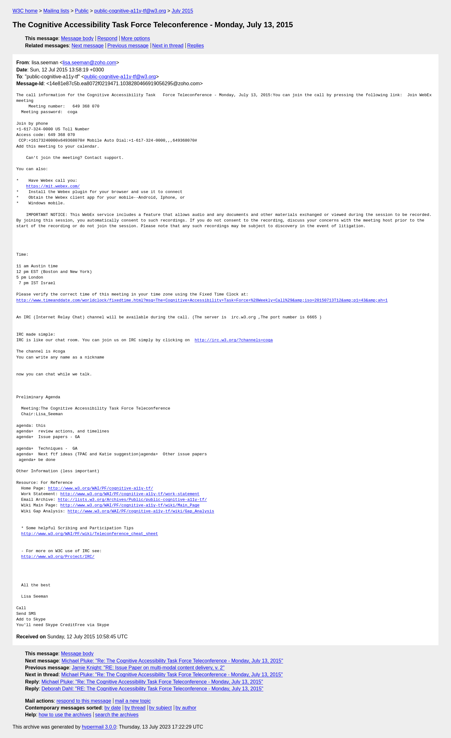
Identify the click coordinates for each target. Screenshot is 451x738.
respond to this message (83, 701)
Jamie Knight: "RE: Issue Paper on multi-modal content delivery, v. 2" (148, 667)
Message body (77, 38)
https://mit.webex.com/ (53, 186)
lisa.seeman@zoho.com (89, 62)
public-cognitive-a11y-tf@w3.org (130, 10)
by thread (135, 707)
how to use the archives (65, 714)
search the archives (117, 714)
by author (185, 707)
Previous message (128, 45)
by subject (160, 707)
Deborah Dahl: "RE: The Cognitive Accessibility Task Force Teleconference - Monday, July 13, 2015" (152, 688)
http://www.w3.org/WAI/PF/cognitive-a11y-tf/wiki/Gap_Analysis (141, 511)
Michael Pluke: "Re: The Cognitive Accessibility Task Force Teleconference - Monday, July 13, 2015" (172, 660)
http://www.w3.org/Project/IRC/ (58, 557)
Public (82, 10)
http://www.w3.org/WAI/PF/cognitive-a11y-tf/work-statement (130, 494)
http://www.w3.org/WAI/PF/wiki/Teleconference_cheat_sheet (89, 534)
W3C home (25, 10)
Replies (195, 45)
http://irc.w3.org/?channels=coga (233, 340)
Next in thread (168, 45)
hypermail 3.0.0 (99, 727)
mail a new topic (133, 701)
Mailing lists (56, 10)
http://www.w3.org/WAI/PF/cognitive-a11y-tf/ (100, 488)
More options (135, 38)
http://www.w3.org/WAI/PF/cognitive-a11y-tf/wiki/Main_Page (130, 505)
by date (112, 707)
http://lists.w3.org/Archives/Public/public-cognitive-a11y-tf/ (132, 500)
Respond (107, 38)
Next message (88, 45)
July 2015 (182, 10)
